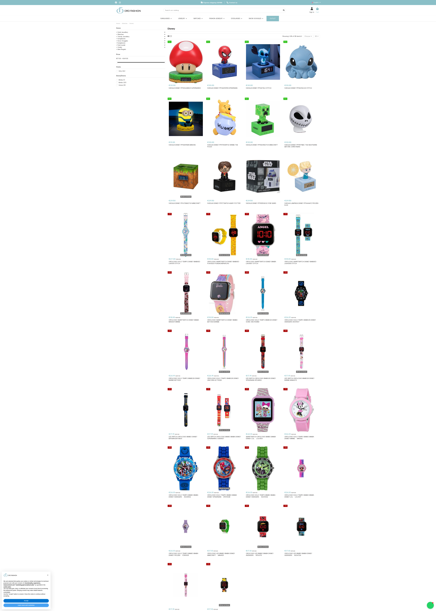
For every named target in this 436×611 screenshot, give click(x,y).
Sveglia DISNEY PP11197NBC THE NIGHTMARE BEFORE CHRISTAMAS (300, 146)
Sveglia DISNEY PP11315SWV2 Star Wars (261, 203)
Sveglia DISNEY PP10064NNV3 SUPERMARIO (185, 88)
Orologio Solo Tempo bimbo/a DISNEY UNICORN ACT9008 (223, 379)
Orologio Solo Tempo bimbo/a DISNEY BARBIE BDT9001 (184, 379)
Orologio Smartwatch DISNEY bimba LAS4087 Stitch (261, 262)
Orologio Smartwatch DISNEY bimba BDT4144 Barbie (222, 321)
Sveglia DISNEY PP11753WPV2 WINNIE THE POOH (222, 146)
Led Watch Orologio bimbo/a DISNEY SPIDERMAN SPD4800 (261, 379)
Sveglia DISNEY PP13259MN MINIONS (182, 145)
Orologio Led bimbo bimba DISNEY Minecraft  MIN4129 (221, 554)
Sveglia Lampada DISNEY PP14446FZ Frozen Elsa (301, 204)
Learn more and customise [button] (26, 605)
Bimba (122, 80)
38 (316, 36)
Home (118, 28)
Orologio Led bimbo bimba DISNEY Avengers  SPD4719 (259, 554)
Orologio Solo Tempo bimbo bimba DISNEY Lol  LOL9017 (299, 496)
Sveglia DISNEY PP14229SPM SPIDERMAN (222, 88)
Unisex (122, 85)
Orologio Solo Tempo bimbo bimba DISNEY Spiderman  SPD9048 (222, 496)
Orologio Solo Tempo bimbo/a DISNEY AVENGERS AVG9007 (300, 321)
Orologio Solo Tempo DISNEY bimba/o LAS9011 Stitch (184, 262)
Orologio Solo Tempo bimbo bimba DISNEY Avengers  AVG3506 (183, 496)
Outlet (120, 47)
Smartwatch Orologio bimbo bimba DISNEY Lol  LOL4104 (261, 438)
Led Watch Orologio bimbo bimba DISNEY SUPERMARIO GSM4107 (224, 438)
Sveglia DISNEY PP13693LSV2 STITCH (298, 88)
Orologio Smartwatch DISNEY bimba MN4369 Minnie (184, 321)
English (316, 2)
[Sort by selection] (308, 36)
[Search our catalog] (283, 10)
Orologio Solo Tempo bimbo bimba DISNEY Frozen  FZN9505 (183, 554)
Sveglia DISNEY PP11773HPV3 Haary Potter (223, 203)
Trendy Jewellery (123, 37)
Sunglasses (121, 39)
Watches (121, 34)
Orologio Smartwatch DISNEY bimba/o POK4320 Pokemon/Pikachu (223, 262)
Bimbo (122, 82)
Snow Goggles (123, 41)
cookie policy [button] (7, 587)
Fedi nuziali (121, 45)
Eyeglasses (121, 43)
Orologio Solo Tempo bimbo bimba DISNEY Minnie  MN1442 (299, 438)
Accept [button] (26, 601)
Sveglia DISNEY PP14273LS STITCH (258, 88)
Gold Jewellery (123, 32)
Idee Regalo (122, 49)
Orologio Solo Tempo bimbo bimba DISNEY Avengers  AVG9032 (260, 496)
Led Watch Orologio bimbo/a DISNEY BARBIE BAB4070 (299, 379)
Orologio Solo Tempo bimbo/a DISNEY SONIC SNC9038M (261, 321)
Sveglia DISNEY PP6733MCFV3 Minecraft (184, 203)
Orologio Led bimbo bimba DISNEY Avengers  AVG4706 (298, 554)
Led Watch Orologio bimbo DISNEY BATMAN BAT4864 (183, 438)
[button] (47, 575)
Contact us (232, 3)
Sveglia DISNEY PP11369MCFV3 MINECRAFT (262, 145)
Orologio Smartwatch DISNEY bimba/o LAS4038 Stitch (300, 262)
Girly (122, 71)
